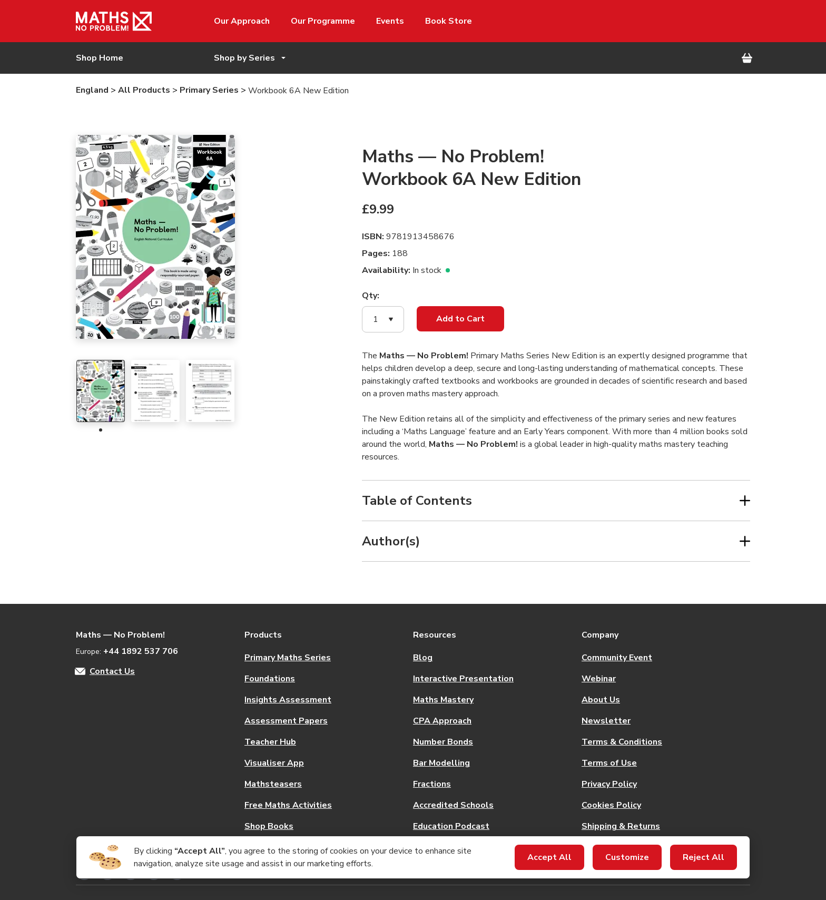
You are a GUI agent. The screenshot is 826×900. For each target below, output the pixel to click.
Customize (627, 857)
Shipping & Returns (621, 826)
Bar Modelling (441, 763)
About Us (601, 700)
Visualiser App (274, 763)
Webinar (599, 678)
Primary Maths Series (287, 657)
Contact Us (112, 671)
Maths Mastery (443, 700)
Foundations (269, 678)
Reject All (703, 857)
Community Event (617, 657)
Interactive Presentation (463, 678)
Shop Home (99, 58)
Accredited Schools (453, 805)
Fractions (432, 784)
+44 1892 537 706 (140, 651)
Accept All (549, 857)
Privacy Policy (609, 784)
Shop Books (268, 826)
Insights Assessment (287, 700)
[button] (383, 319)
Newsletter (606, 721)
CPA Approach (442, 721)
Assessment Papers (286, 721)
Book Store (448, 21)
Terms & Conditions (622, 742)
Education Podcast (451, 826)
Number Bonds (443, 742)
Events (390, 21)
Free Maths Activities (288, 805)
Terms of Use (609, 763)
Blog (422, 657)
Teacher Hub (270, 742)
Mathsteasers (273, 784)
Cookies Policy (611, 805)
